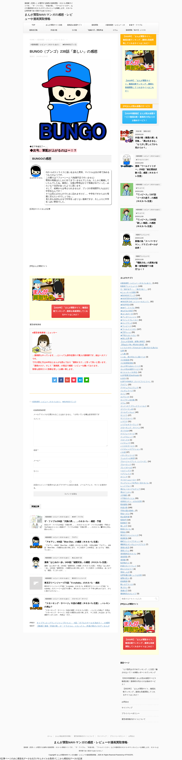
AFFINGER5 (128, 755)
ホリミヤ (124, 477)
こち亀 (123, 354)
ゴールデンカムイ (127, 412)
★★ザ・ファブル (135, 25)
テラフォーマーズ (127, 434)
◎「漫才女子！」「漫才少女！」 (133, 289)
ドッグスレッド (126, 437)
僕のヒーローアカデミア (130, 489)
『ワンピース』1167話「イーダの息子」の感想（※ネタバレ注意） (146, 197)
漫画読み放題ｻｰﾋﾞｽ (74, 25)
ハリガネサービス (127, 446)
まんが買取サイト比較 (54, 25)
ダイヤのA (124, 431)
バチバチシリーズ (127, 455)
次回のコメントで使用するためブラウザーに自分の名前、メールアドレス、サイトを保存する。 (70, 486)
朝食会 (123, 532)
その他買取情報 (126, 363)
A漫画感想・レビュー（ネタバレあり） (115, 26)
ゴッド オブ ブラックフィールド (133, 406)
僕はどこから (125, 492)
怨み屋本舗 (124, 517)
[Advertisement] (70, 237)
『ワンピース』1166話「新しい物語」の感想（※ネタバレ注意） (145, 223)
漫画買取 (95, 25)
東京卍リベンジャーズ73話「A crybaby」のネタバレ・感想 (71, 583)
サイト (36, 471)
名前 (35, 450)
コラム (115, 30)
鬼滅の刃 (124, 591)
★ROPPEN (125, 305)
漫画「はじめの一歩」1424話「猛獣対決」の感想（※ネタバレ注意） (76, 562)
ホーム (49, 736)
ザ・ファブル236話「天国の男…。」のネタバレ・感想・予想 (72, 521)
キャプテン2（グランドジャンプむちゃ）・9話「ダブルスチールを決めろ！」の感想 (73, 623)
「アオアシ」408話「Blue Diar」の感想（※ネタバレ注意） (72, 542)
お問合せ (125, 702)
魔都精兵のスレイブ (128, 594)
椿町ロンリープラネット (130, 541)
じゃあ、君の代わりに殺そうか (132, 357)
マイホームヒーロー (128, 480)
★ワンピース (125, 326)
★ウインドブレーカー (129, 320)
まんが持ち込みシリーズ (130, 366)
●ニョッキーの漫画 (128, 292)
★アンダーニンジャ (128, 317)
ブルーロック (125, 464)
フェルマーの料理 (127, 458)
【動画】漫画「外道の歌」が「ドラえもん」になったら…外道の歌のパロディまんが (73, 626)
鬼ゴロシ (124, 587)
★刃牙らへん (125, 332)
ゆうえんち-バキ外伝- (129, 372)
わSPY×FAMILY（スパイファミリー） (135, 381)
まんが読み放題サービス (130, 369)
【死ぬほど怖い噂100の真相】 (132, 345)
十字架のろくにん (127, 498)
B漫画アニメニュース (129, 286)
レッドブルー (125, 486)
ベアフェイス (125, 474)
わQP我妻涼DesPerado (129, 375)
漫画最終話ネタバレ (128, 554)
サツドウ (124, 415)
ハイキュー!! (125, 443)
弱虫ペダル (124, 514)
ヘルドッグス (125, 471)
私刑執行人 (124, 563)
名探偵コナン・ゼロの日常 (131, 501)
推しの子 (124, 526)
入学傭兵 (124, 495)
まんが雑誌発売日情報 (63, 736)
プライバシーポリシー (131, 713)
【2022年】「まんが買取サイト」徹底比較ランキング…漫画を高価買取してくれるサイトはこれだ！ (139, 692)
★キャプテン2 (126, 323)
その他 (74, 30)
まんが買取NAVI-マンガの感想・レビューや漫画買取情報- (91, 742)
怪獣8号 (123, 520)
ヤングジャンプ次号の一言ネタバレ (134, 483)
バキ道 (123, 452)
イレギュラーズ (126, 391)
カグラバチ (124, 397)
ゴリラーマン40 (126, 409)
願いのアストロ (126, 584)
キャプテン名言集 (127, 400)
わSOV (123, 378)
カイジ (123, 394)
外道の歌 (54, 30)
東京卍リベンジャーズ (129, 535)
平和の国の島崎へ (127, 511)
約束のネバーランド (128, 566)
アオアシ (124, 385)
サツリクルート (126, 418)
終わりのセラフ (126, 569)
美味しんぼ (124, 572)
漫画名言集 (33, 30)
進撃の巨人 (124, 578)
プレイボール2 (126, 468)
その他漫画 (124, 360)
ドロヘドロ (124, 440)
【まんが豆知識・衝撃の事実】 (132, 341)
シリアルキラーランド (129, 424)
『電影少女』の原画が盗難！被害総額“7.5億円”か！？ (146, 266)
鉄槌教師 (124, 581)
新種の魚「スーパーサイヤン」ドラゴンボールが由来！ (146, 244)
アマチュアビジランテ (129, 388)
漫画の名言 (124, 547)
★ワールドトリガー (128, 329)
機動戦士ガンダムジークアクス (132, 544)
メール (36, 461)
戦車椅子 (124, 523)
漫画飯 (123, 560)
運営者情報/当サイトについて (133, 719)
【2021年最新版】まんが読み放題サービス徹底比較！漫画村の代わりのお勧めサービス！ (139, 681)
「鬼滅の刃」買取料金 (95, 30)
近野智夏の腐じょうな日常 (131, 575)
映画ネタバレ (125, 529)
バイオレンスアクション (130, 449)
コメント (37, 419)
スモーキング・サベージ (130, 428)
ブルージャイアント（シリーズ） (133, 461)
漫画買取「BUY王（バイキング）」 (136, 31)
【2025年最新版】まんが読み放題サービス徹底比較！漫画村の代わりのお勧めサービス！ (139, 116)
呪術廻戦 (124, 504)
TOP (33, 25)
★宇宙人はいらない (128, 335)
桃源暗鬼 (124, 538)
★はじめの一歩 (126, 314)
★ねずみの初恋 (126, 311)
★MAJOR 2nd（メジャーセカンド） (135, 302)
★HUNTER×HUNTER (129, 298)
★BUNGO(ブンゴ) (69, 402)
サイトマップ (127, 708)
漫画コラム (124, 551)
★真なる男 (124, 338)
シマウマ (124, 421)
